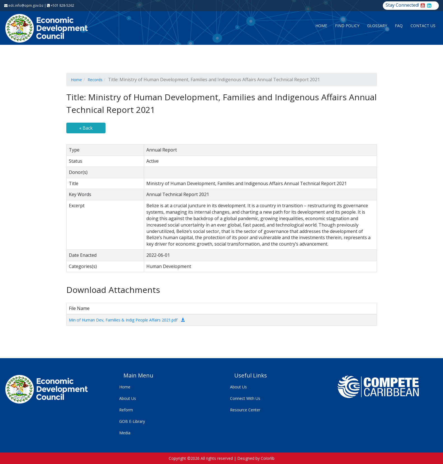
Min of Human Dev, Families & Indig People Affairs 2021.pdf (123, 320)
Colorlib (268, 458)
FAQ (399, 25)
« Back (86, 128)
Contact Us (423, 25)
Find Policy (347, 25)
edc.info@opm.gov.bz (23, 5)
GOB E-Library (132, 421)
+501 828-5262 (60, 5)
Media (124, 432)
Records (95, 79)
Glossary (377, 25)
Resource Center (245, 409)
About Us (127, 398)
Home (321, 25)
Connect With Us (245, 398)
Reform (126, 409)
